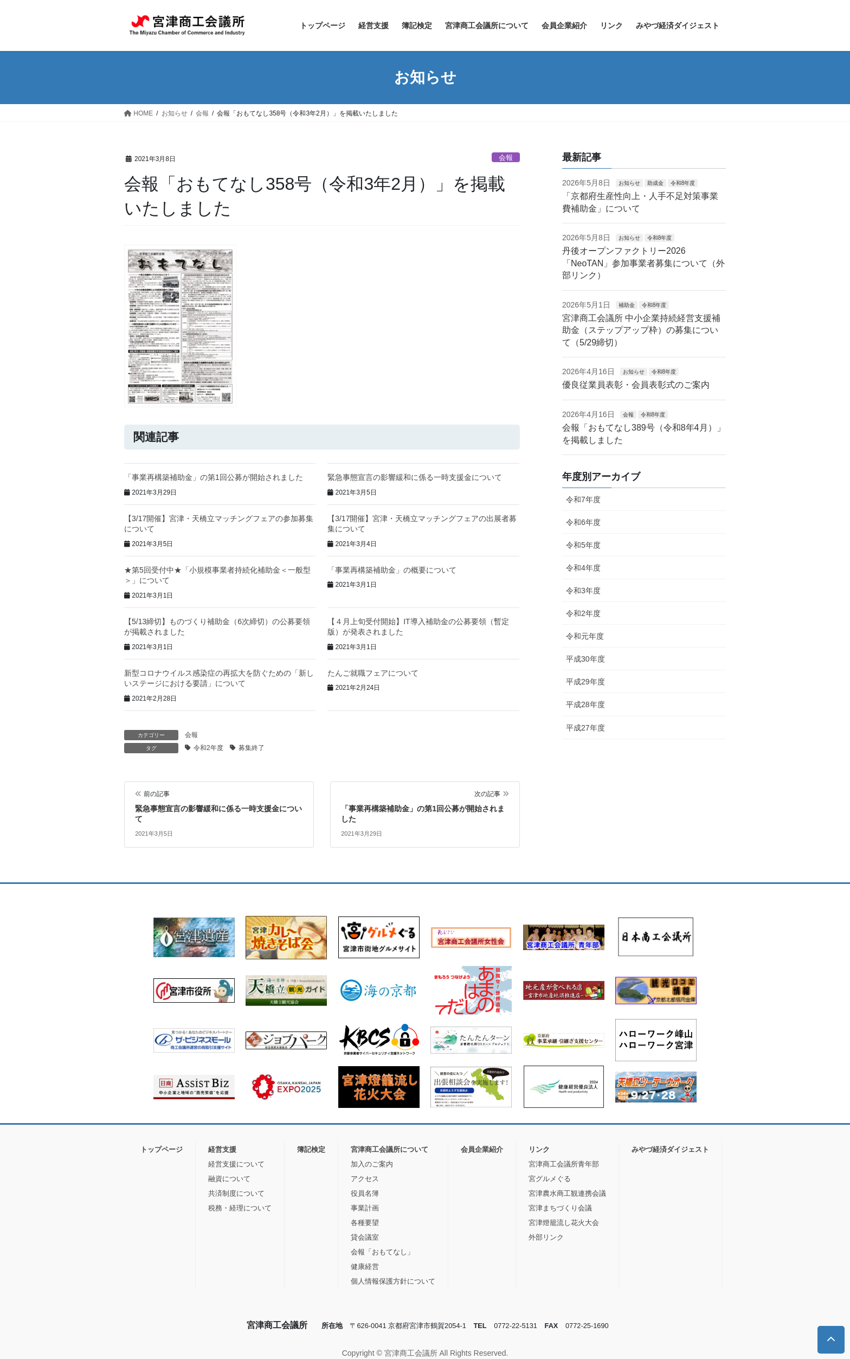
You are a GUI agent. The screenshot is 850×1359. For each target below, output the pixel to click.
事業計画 (365, 1208)
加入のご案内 (372, 1164)
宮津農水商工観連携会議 (567, 1193)
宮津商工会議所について (389, 1149)
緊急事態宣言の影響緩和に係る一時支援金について (414, 477)
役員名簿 (365, 1193)
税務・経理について (240, 1208)
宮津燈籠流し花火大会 (564, 1223)
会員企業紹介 (482, 1149)
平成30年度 (585, 659)
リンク (539, 1149)
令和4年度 (583, 567)
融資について (229, 1179)
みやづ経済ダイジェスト (670, 1149)
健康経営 (365, 1266)
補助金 (627, 305)
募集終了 (252, 748)
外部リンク (546, 1237)
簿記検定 (311, 1149)
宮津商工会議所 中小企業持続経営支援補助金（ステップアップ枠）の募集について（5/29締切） (641, 330)
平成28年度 (585, 704)
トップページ (161, 1149)
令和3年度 (583, 590)
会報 (506, 157)
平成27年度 (585, 727)
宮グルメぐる (550, 1179)
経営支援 (222, 1149)
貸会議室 (365, 1237)
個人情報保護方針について (393, 1281)
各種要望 (365, 1223)
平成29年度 (585, 681)
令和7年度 (583, 499)
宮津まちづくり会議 (560, 1208)
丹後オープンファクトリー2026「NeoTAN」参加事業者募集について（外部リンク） (643, 263)
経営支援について (236, 1164)
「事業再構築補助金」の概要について (391, 570)
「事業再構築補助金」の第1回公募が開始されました (213, 477)
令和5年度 (583, 545)
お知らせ (629, 183)
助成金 (655, 183)
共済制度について (236, 1193)
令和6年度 (583, 522)
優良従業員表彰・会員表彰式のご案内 (636, 384)
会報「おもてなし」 (382, 1252)
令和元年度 (585, 636)
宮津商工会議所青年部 (564, 1164)
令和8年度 (683, 183)
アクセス (365, 1179)
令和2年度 (208, 748)
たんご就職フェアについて (372, 673)
